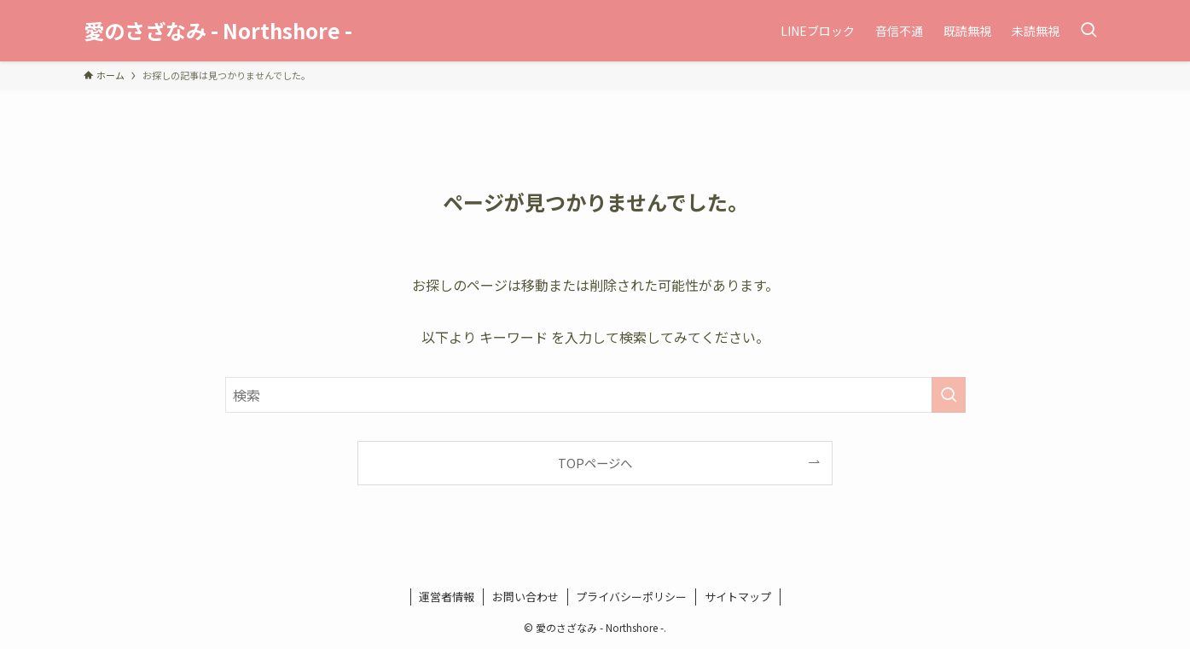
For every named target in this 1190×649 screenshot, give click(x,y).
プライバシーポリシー (631, 596)
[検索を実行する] (949, 395)
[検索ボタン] (1088, 30)
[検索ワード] (595, 395)
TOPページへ (595, 463)
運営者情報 (446, 596)
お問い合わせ (525, 596)
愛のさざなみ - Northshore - (218, 30)
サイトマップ (738, 596)
